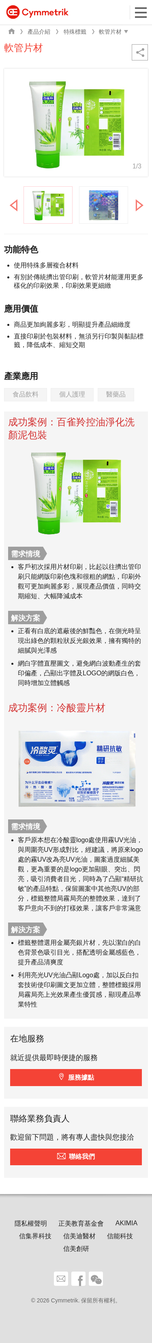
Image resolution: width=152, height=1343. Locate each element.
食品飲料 (26, 394)
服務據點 (81, 1077)
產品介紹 (39, 31)
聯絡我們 (82, 1156)
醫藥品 (116, 394)
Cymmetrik (37, 12)
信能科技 (120, 1236)
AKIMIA (126, 1223)
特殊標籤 (75, 31)
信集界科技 (35, 1236)
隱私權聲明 (31, 1223)
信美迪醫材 (79, 1236)
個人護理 (72, 394)
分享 (140, 52)
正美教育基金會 (81, 1223)
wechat (96, 1279)
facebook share (78, 1279)
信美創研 (76, 1248)
